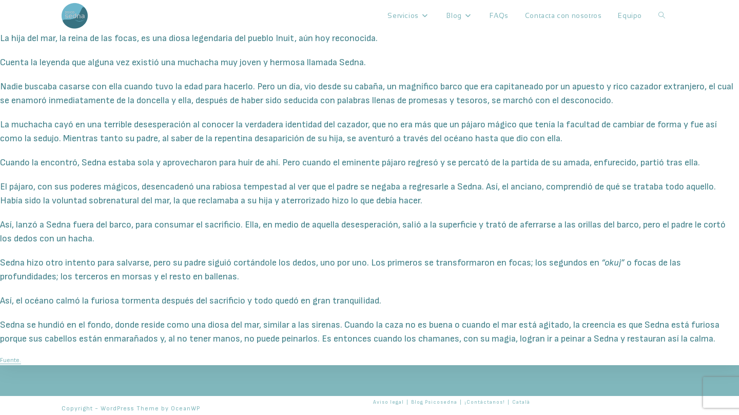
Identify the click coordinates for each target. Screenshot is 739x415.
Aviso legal (388, 402)
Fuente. (10, 360)
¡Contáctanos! (484, 402)
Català (521, 402)
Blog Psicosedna (434, 402)
